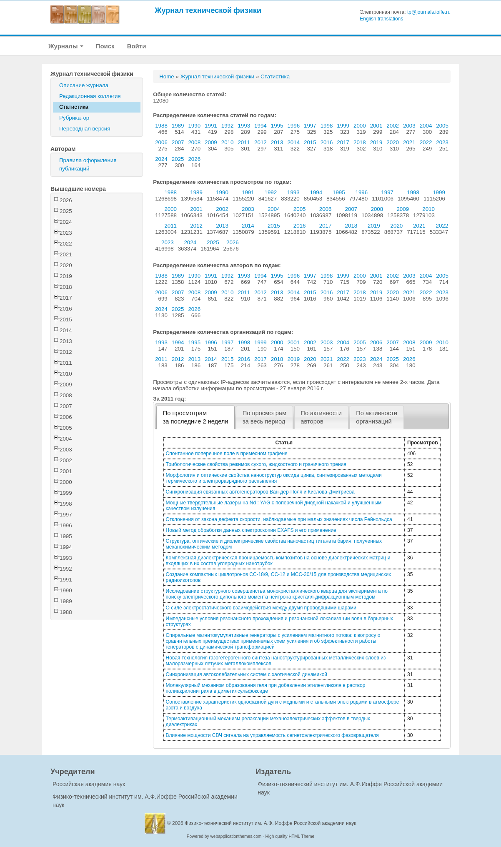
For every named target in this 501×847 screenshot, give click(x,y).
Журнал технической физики (208, 10)
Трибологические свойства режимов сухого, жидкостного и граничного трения (256, 464)
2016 (327, 142)
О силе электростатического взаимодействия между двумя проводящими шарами (261, 608)
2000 (359, 126)
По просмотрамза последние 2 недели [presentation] (195, 417)
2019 (376, 142)
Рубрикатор (74, 118)
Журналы (65, 46)
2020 (392, 142)
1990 (194, 126)
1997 (310, 126)
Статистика (73, 107)
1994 (260, 126)
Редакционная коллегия (90, 96)
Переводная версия (84, 128)
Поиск (105, 46)
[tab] (195, 417)
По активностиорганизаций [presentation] (376, 417)
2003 (409, 126)
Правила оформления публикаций (87, 164)
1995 (277, 126)
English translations (381, 19)
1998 (327, 126)
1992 (227, 126)
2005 (442, 126)
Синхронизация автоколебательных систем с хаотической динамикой (246, 674)
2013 (277, 142)
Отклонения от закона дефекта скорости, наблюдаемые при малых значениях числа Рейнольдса (279, 519)
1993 (244, 126)
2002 (392, 126)
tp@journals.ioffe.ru (429, 12)
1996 (293, 126)
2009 (211, 142)
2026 (194, 159)
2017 (343, 142)
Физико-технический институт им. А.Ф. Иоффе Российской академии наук (270, 823)
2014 (293, 142)
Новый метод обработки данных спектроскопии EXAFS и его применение (251, 530)
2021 (409, 142)
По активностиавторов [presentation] (321, 417)
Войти (136, 46)
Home (166, 76)
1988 (161, 126)
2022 (426, 142)
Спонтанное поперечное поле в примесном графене (227, 453)
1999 (343, 126)
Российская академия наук (89, 784)
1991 (211, 126)
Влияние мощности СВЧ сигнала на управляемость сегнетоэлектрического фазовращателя (272, 735)
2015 (310, 142)
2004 (426, 126)
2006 (161, 142)
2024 (161, 159)
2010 (227, 142)
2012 (260, 142)
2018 (359, 142)
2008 (194, 142)
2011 (244, 142)
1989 (178, 126)
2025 (178, 159)
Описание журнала (83, 85)
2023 (442, 142)
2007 (178, 142)
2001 (376, 126)
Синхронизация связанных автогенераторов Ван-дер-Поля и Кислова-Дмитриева (260, 492)
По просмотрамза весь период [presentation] (264, 417)
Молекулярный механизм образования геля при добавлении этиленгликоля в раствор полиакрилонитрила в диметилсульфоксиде (266, 688)
